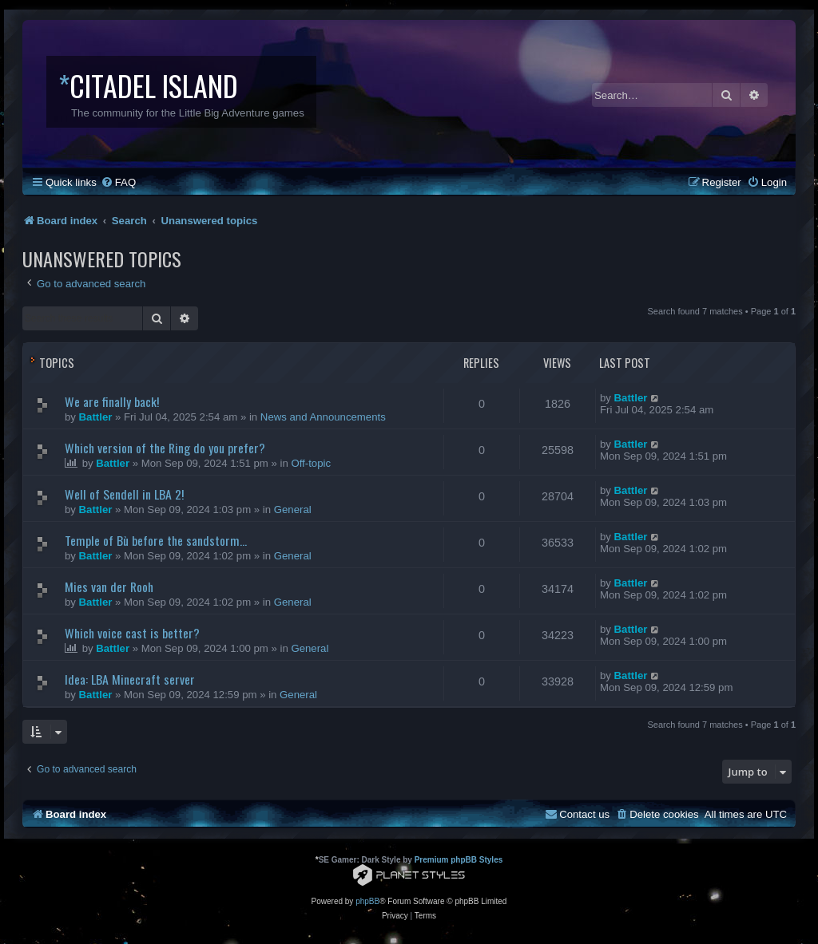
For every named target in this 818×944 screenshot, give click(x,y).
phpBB (367, 901)
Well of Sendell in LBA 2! (124, 494)
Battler (96, 417)
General (293, 509)
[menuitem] (118, 182)
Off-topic (311, 463)
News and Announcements (323, 417)
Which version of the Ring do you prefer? (165, 447)
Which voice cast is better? (132, 632)
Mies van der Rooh (109, 586)
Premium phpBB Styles (459, 859)
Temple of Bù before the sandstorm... (156, 540)
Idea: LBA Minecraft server (130, 679)
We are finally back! (112, 401)
